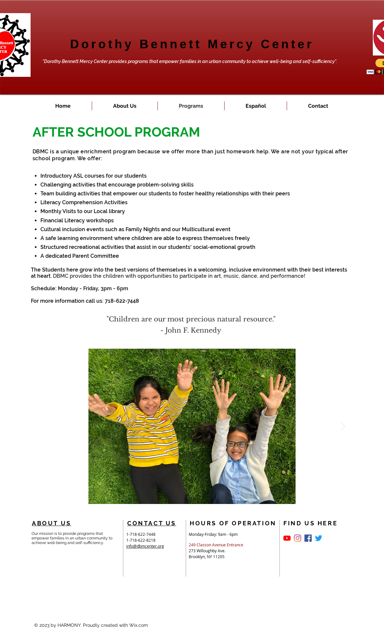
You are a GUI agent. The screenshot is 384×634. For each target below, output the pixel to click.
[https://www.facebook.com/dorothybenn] (297, 538)
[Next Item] (343, 426)
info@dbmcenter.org (145, 546)
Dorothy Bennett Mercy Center (192, 44)
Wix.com (138, 625)
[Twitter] (318, 538)
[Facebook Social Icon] (308, 538)
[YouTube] (287, 538)
